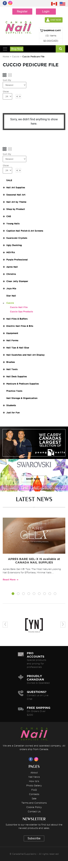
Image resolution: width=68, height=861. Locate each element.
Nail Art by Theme (16, 202)
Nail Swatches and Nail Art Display (25, 355)
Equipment (12, 333)
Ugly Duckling (14, 245)
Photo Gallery (34, 785)
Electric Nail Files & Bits (19, 326)
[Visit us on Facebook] (31, 759)
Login (45, 11)
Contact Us (34, 811)
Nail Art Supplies (15, 187)
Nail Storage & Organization (21, 398)
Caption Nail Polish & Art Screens (24, 231)
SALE (9, 180)
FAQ (34, 789)
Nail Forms (12, 340)
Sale (34, 798)
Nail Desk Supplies (16, 376)
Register (22, 11)
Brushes (10, 362)
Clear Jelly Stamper (17, 281)
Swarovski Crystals (16, 238)
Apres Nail (12, 267)
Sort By (7, 80)
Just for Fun (13, 412)
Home (6, 56)
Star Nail (11, 296)
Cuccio (16, 56)
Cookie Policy (34, 807)
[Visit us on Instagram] (37, 759)
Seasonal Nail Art (15, 195)
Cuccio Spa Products (21, 311)
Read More (9, 579)
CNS (8, 216)
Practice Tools (14, 391)
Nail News (34, 777)
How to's (34, 781)
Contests (34, 794)
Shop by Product (15, 209)
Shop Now (16, 48)
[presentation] (5, 625)
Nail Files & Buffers (17, 319)
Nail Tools (12, 369)
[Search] (60, 48)
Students (11, 405)
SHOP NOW (33, 446)
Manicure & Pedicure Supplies (22, 384)
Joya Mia (11, 288)
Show (6, 91)
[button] (13, 594)
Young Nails (13, 223)
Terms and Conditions (34, 802)
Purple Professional (17, 259)
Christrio (11, 274)
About (34, 772)
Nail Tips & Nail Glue (17, 347)
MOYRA (10, 252)
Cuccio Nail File (19, 307)
